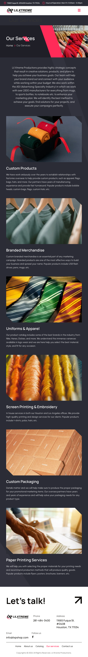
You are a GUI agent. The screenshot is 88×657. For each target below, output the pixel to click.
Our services (52, 646)
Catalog (40, 646)
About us (28, 646)
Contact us (67, 646)
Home (9, 45)
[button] (79, 11)
